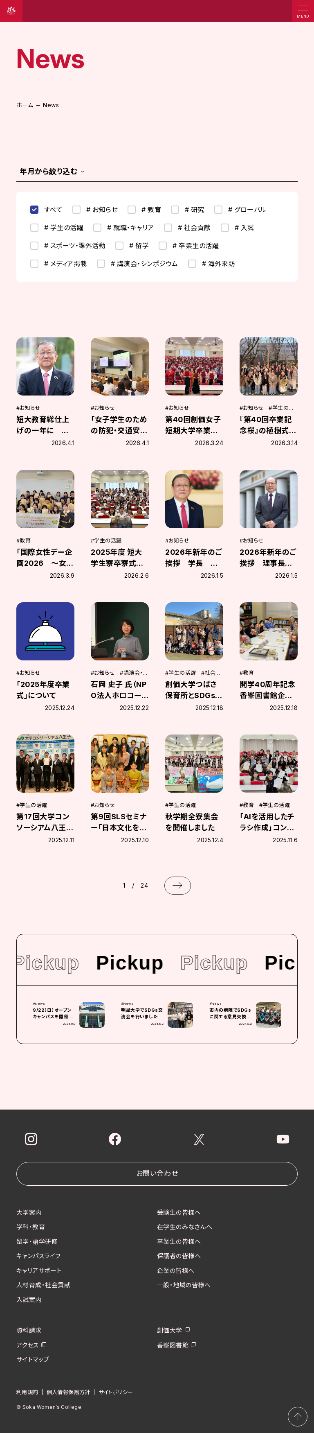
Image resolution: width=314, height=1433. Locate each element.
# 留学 (132, 245)
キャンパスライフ (38, 1256)
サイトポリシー (116, 1391)
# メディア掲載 (58, 263)
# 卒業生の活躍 (189, 245)
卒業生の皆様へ (179, 1241)
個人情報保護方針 (68, 1391)
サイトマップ (32, 1359)
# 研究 (188, 209)
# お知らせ (95, 209)
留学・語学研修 (37, 1241)
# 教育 (144, 209)
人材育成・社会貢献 (43, 1285)
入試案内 (29, 1299)
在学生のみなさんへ (184, 1227)
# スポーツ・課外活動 (68, 245)
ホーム (24, 105)
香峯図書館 (172, 1345)
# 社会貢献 (187, 227)
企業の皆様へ (176, 1270)
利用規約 (27, 1391)
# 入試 (237, 227)
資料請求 (29, 1330)
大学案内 (29, 1212)
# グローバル (240, 209)
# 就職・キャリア (123, 227)
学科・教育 (30, 1227)
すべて (46, 209)
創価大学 (169, 1330)
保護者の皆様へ (179, 1256)
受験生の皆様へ (179, 1212)
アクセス (27, 1345)
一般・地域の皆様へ (184, 1285)
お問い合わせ (157, 1173)
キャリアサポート (39, 1270)
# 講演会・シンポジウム (137, 263)
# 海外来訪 (211, 263)
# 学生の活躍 (56, 227)
